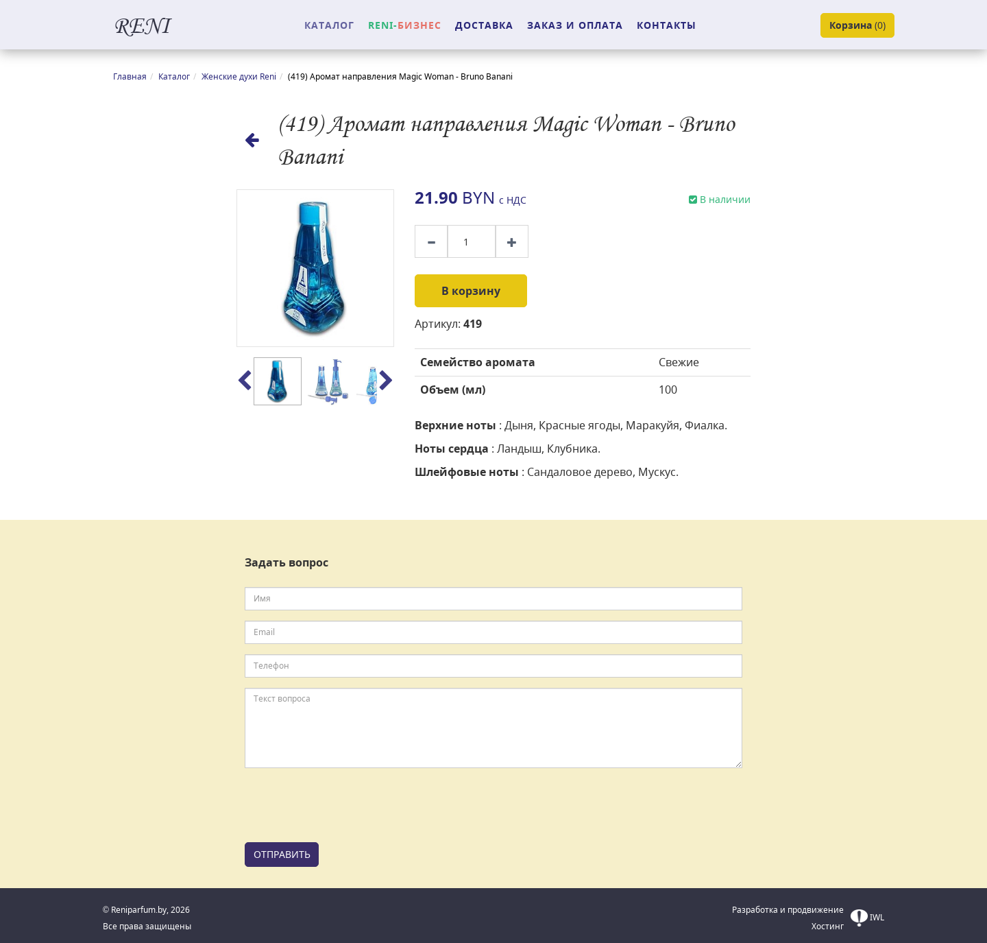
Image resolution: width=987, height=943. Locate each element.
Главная (130, 76)
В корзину (470, 290)
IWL (867, 918)
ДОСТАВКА (484, 25)
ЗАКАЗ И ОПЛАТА (575, 25)
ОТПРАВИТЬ (282, 854)
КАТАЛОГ (329, 25)
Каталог (174, 76)
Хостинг (828, 926)
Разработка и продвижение (788, 910)
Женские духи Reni (239, 76)
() (857, 25)
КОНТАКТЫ (666, 25)
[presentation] (349, 805)
